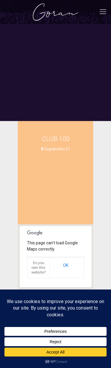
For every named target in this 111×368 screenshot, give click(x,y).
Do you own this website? (38, 267)
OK (65, 265)
